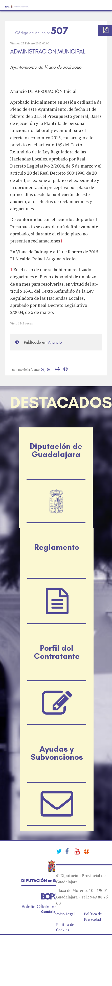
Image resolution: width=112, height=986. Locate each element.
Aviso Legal (65, 914)
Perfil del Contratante (57, 652)
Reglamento (56, 547)
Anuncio (55, 342)
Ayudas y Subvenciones (57, 753)
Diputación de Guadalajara (56, 450)
